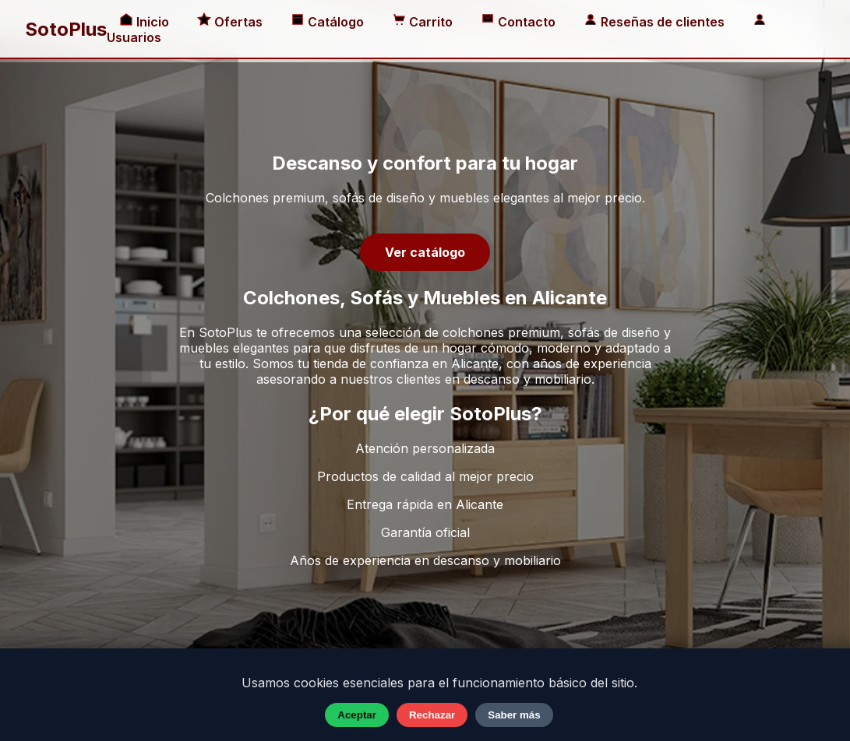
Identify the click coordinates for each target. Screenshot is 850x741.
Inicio (145, 22)
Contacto (520, 22)
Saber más (514, 715)
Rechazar (432, 715)
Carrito (424, 22)
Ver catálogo (425, 252)
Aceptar (356, 715)
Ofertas (231, 22)
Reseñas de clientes (656, 22)
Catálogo (329, 22)
